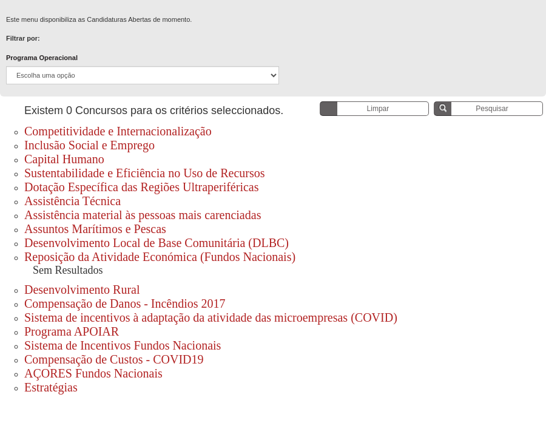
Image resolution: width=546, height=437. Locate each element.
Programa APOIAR (71, 331)
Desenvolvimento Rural (82, 289)
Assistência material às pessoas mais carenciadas (142, 215)
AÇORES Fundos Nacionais (95, 373)
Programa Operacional (42, 57)
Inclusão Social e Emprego (89, 145)
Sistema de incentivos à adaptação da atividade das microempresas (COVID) (210, 317)
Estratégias (51, 387)
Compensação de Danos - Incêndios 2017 (125, 303)
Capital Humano (64, 159)
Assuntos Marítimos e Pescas (95, 228)
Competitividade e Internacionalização (118, 131)
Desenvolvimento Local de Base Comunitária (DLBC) (156, 242)
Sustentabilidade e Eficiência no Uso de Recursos (144, 173)
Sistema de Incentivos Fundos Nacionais (122, 345)
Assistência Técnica (72, 201)
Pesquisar (492, 108)
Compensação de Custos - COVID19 (114, 359)
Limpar (378, 108)
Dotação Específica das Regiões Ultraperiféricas (141, 187)
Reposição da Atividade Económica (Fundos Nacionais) (159, 256)
